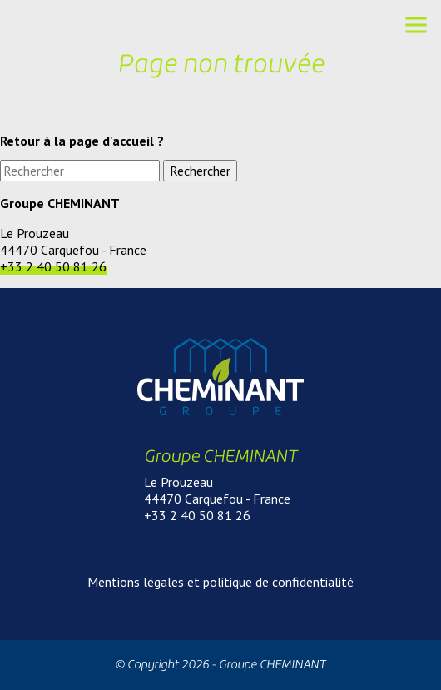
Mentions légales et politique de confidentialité (220, 581)
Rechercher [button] (200, 170)
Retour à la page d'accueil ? (82, 140)
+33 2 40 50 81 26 (53, 266)
